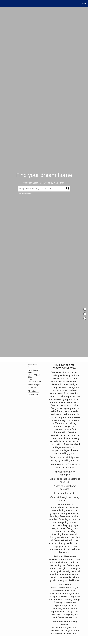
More (84, 3)
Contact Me (33, 394)
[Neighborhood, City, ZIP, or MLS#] (44, 188)
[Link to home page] (2, 3)
